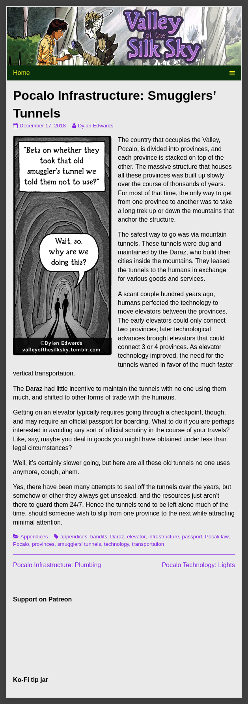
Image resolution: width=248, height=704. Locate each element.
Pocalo (21, 544)
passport (192, 537)
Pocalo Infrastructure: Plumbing (57, 565)
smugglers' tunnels (79, 544)
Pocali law (216, 537)
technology (116, 544)
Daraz (117, 537)
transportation (148, 544)
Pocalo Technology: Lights (198, 565)
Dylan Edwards (96, 126)
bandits (98, 537)
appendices (73, 537)
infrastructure (163, 537)
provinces (43, 544)
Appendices (34, 537)
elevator (136, 537)
